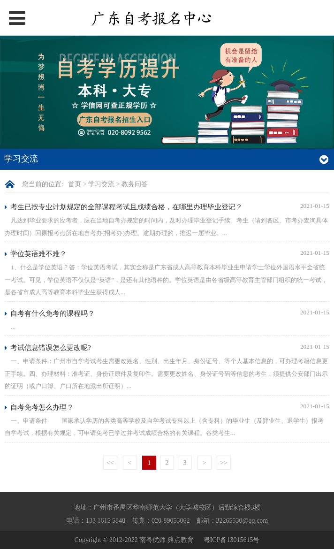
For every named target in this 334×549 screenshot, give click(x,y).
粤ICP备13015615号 (232, 539)
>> (224, 462)
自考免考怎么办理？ (42, 407)
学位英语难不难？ (38, 254)
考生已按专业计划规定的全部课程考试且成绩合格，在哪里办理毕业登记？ (126, 207)
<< (110, 462)
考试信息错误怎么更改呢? (50, 347)
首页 (74, 184)
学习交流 (101, 184)
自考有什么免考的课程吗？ (52, 313)
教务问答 (134, 184)
